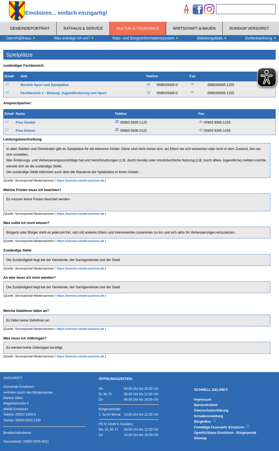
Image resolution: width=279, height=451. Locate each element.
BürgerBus (205, 422)
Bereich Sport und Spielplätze (44, 85)
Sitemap (200, 438)
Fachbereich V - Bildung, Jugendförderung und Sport (63, 93)
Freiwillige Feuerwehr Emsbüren (222, 427)
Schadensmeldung (208, 416)
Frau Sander (26, 122)
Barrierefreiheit (205, 405)
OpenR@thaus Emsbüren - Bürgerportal (225, 433)
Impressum (202, 399)
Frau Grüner (25, 131)
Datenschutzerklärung (211, 410)
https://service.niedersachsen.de (81, 180)
